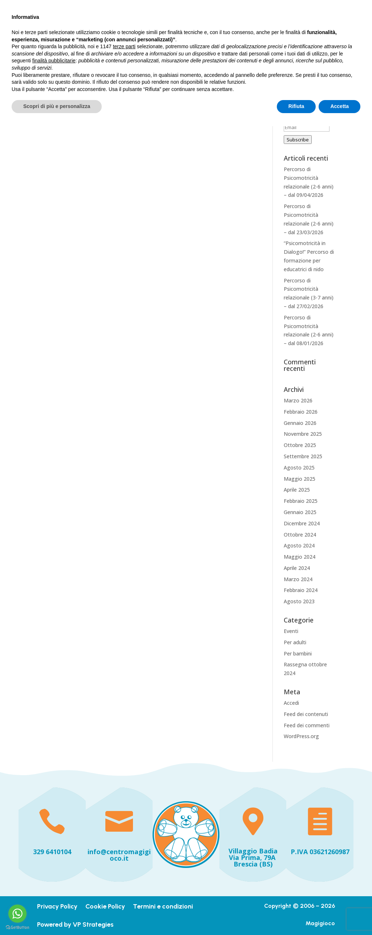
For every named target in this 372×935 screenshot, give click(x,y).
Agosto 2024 (299, 545)
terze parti (124, 855)
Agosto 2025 (299, 467)
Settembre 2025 (303, 456)
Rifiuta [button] (296, 915)
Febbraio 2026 (301, 411)
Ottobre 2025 (300, 445)
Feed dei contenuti (306, 714)
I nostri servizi (182, 30)
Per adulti (295, 642)
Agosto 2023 (299, 601)
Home (147, 30)
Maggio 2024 (299, 556)
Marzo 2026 (298, 400)
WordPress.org (301, 736)
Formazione (266, 30)
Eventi (291, 631)
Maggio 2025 (299, 478)
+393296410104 (59, 7)
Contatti (226, 47)
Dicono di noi (189, 47)
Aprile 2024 (297, 567)
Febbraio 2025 (301, 500)
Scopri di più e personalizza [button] (56, 915)
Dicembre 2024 (302, 523)
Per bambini (298, 653)
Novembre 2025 (303, 433)
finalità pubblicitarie (54, 869)
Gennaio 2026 (300, 422)
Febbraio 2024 (301, 590)
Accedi (291, 702)
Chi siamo (222, 30)
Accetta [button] (339, 915)
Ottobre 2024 (300, 534)
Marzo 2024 (298, 579)
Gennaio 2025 (300, 512)
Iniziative (151, 47)
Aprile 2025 (297, 489)
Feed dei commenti (306, 725)
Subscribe (298, 139)
